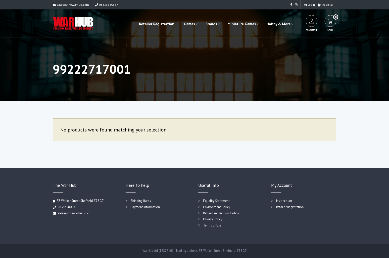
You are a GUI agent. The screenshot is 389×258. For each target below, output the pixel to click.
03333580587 (106, 4)
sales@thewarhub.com (71, 4)
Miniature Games (242, 24)
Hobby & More (278, 24)
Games (189, 24)
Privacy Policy (212, 219)
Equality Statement (216, 201)
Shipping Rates (141, 201)
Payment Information (145, 207)
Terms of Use (212, 225)
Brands (211, 24)
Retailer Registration (156, 24)
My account (284, 201)
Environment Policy (216, 207)
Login (309, 4)
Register (325, 4)
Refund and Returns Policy (221, 213)
